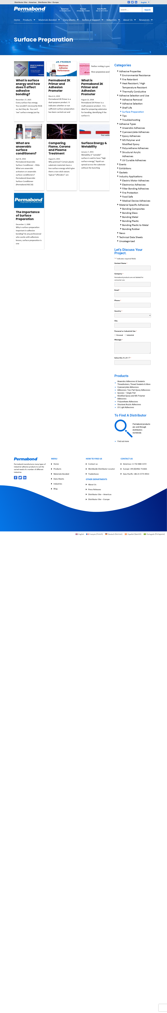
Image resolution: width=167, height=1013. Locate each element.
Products (29, 19)
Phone (117, 300)
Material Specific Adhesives (134, 205)
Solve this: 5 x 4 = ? (122, 357)
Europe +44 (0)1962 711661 (135, 468)
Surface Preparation (133, 112)
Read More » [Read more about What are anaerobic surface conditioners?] (20, 189)
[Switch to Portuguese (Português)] (154, 534)
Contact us (93, 463)
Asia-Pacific (102, 9)
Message (118, 339)
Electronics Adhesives (134, 184)
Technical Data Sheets (131, 237)
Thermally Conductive (134, 91)
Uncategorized (127, 241)
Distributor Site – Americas (25, 2)
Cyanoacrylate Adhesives (135, 132)
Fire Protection (130, 192)
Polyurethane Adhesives (135, 148)
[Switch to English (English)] (79, 534)
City (116, 320)
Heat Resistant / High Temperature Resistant (134, 85)
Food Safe (127, 196)
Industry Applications (130, 176)
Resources (146, 19)
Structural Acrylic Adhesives (131, 154)
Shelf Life (127, 107)
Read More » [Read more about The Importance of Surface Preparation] (20, 248)
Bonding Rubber (131, 229)
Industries (113, 19)
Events (122, 164)
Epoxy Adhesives (131, 136)
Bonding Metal (130, 217)
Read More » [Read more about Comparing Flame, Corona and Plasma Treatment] (53, 179)
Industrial (129, 335)
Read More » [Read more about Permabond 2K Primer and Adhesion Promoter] (53, 116)
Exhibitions (125, 168)
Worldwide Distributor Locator (101, 468)
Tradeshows (93, 473)
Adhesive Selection (132, 103)
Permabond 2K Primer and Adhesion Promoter (59, 85)
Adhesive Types (127, 124)
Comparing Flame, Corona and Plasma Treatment (59, 148)
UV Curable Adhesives (134, 160)
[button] (145, 2)
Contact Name (120, 263)
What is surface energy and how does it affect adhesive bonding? (28, 87)
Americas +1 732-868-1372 (134, 463)
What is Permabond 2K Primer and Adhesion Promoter (92, 87)
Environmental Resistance (136, 75)
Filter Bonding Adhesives (135, 188)
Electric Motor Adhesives (135, 180)
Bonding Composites (133, 209)
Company (118, 273)
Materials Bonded (49, 19)
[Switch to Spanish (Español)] (133, 534)
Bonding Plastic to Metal (135, 225)
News (122, 233)
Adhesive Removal (132, 99)
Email (117, 290)
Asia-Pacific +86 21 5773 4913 (136, 473)
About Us (129, 19)
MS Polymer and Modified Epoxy (131, 142)
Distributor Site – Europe (48, 2)
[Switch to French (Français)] (94, 534)
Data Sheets (71, 19)
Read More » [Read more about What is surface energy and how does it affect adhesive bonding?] (20, 117)
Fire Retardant (130, 79)
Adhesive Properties (130, 71)
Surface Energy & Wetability (94, 145)
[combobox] (130, 9)
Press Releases (94, 489)
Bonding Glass (130, 213)
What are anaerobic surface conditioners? (26, 148)
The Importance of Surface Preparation (28, 215)
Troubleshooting (131, 120)
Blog (55, 488)
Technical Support (93, 19)
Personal (118, 335)
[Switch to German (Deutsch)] (114, 534)
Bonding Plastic (130, 221)
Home (17, 19)
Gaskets (123, 172)
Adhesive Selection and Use (134, 95)
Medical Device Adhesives (136, 200)
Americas (64, 9)
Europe (83, 9)
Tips (124, 115)
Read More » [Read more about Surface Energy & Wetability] (85, 172)
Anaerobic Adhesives (133, 128)
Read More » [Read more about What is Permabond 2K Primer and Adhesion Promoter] (85, 120)
